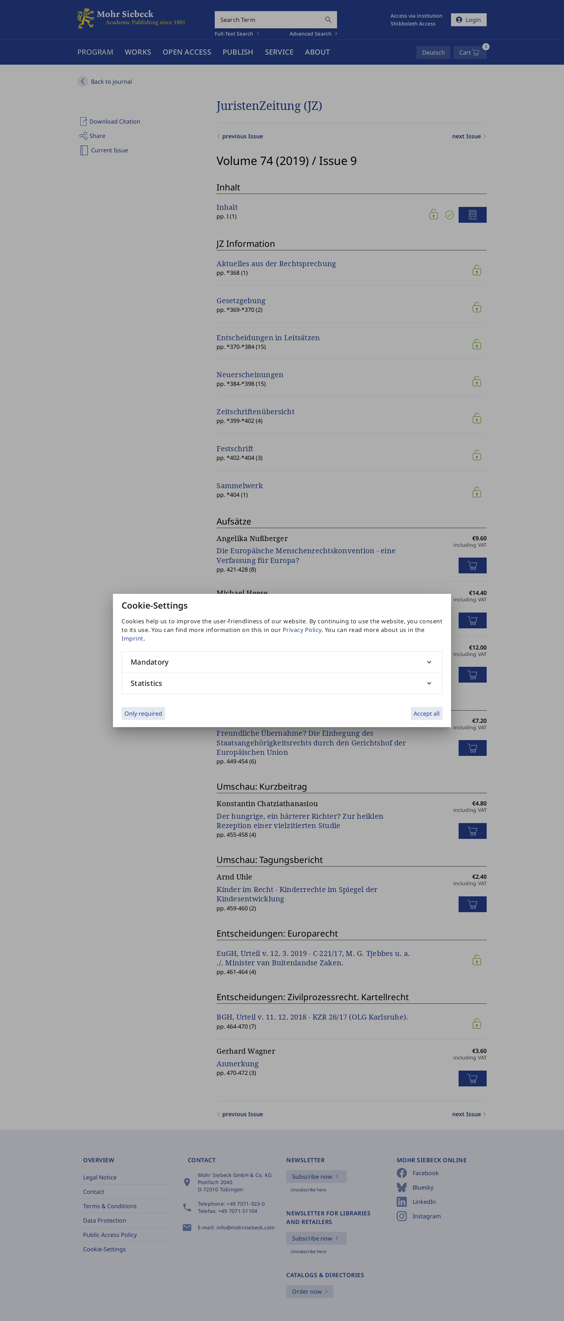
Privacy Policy (302, 630)
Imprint (133, 638)
